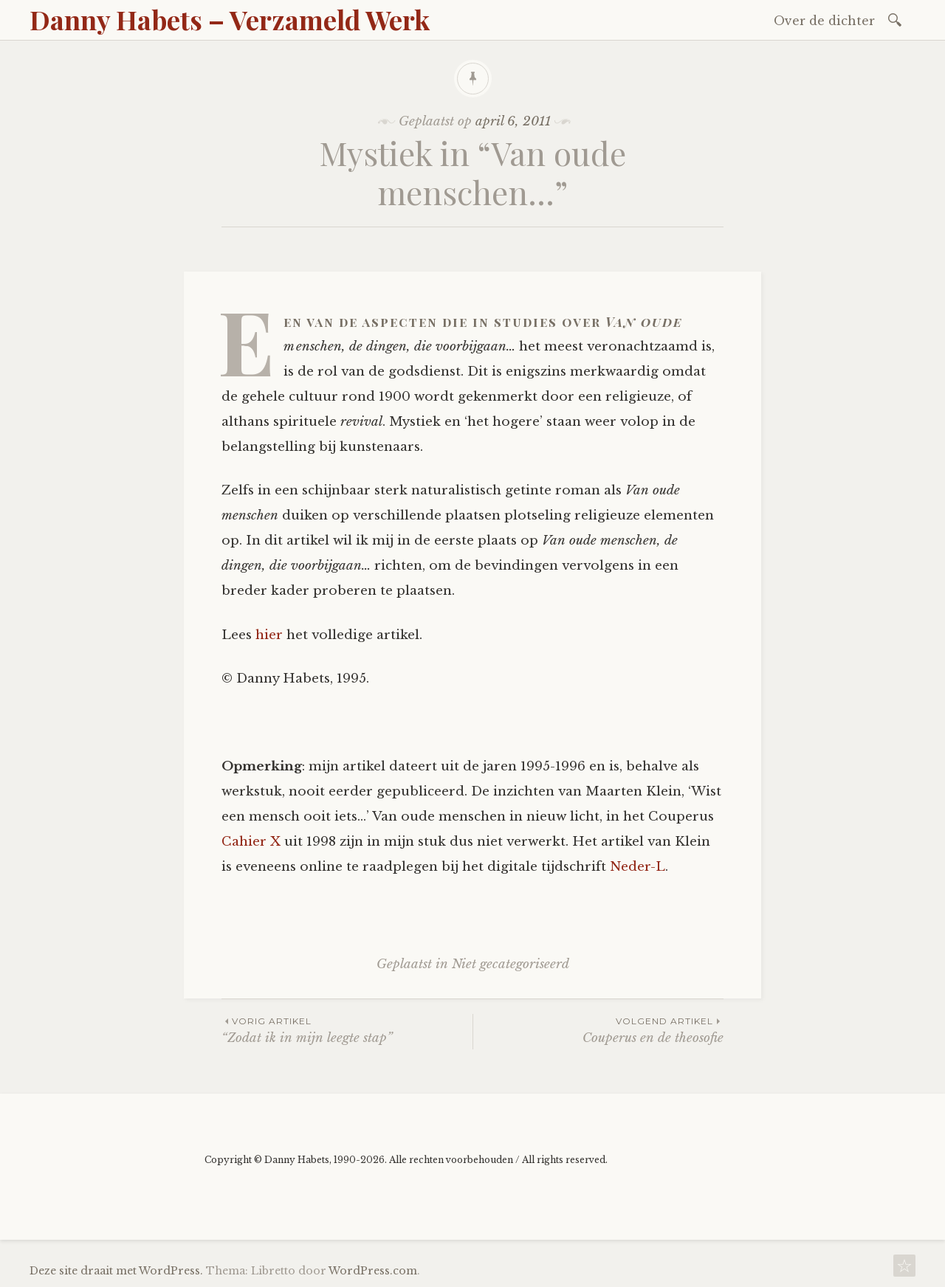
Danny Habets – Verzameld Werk (230, 19)
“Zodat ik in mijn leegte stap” (346, 1030)
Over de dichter (824, 20)
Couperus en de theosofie (598, 1030)
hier (269, 635)
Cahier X (251, 841)
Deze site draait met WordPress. (116, 1270)
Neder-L (637, 866)
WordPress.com (373, 1270)
